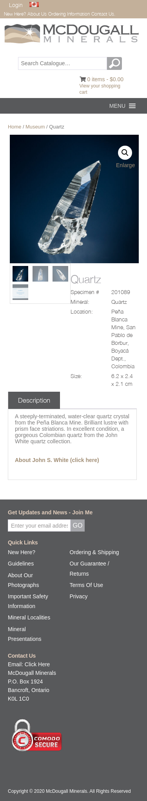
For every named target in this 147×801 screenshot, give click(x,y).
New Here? (15, 14)
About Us (37, 14)
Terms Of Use (86, 585)
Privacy (79, 596)
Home (14, 127)
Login (16, 5)
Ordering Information (69, 14)
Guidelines (21, 563)
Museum (35, 127)
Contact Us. (103, 14)
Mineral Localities (29, 617)
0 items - (105, 79)
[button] (117, 106)
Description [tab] (34, 400)
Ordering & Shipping (94, 552)
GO (115, 63)
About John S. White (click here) (57, 460)
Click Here (37, 664)
